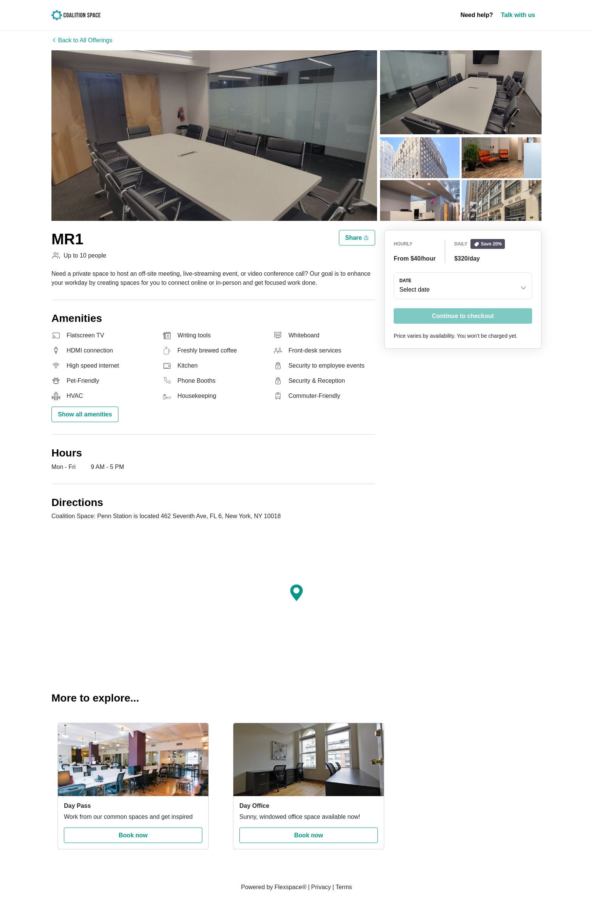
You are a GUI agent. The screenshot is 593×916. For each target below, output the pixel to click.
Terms (343, 887)
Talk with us (518, 15)
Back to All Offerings (82, 40)
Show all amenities (85, 414)
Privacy (321, 887)
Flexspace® (291, 887)
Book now (133, 835)
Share (357, 237)
